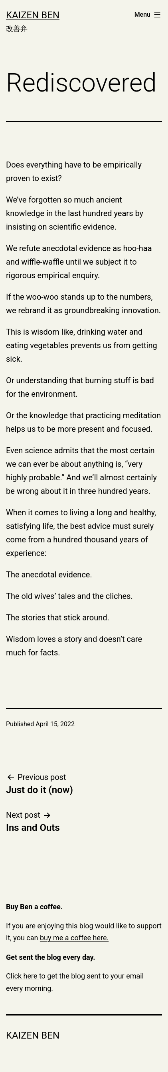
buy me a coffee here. (74, 938)
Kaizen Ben (32, 15)
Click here (22, 976)
